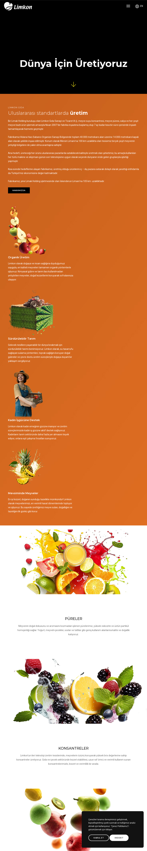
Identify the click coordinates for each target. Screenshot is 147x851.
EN (139, 6)
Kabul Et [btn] (99, 838)
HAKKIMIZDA (19, 197)
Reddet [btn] (119, 838)
